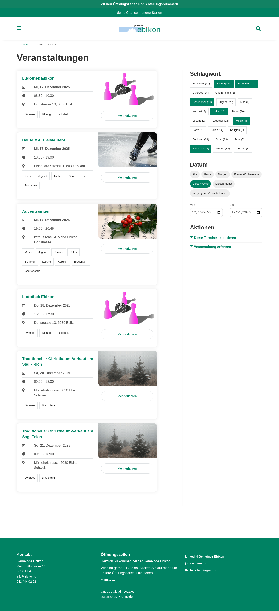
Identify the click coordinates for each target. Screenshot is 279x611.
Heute (207, 176)
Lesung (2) (199, 122)
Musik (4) (241, 122)
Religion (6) (237, 131)
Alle (195, 176)
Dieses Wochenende (246, 176)
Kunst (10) (238, 113)
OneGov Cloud (112, 591)
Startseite (24, 46)
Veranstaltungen (48, 46)
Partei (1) (198, 131)
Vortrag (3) (242, 150)
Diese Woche (201, 185)
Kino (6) (245, 103)
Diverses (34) (201, 94)
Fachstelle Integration (205, 569)
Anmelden (130, 596)
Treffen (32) (223, 150)
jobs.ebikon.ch (199, 563)
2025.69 (132, 591)
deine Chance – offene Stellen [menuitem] (141, 13)
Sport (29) (222, 141)
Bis (232, 206)
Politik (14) (217, 131)
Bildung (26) (224, 85)
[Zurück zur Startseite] (139, 29)
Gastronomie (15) (225, 94)
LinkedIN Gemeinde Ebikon (211, 556)
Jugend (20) (226, 103)
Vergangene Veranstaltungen (210, 195)
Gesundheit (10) (202, 103)
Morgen (222, 176)
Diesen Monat (223, 185)
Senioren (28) (201, 141)
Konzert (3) (199, 113)
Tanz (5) (239, 141)
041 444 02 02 (27, 581)
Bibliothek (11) (201, 85)
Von (192, 206)
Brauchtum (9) (246, 85)
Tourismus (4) (201, 150)
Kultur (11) (219, 113)
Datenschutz (110, 596)
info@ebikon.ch (28, 576)
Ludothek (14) (220, 122)
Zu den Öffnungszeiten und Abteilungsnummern (139, 4)
